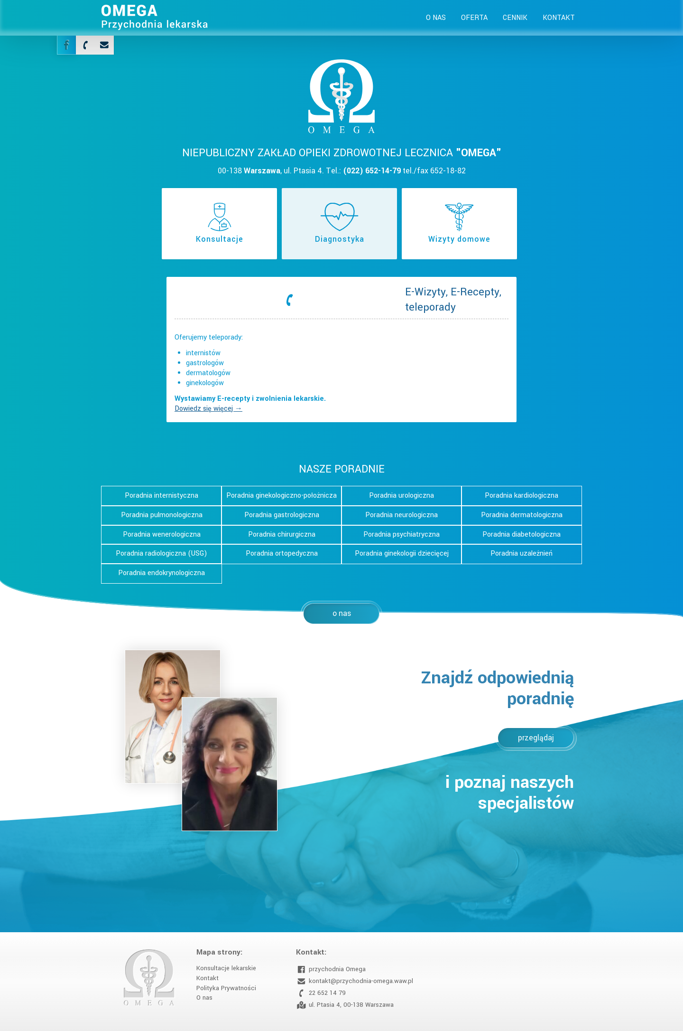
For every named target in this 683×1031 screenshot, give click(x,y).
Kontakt (559, 18)
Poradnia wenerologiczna (162, 534)
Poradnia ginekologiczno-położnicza (281, 496)
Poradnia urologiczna (401, 496)
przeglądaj (536, 737)
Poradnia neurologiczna (401, 515)
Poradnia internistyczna (161, 496)
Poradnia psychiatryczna (401, 534)
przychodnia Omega (331, 969)
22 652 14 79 (321, 993)
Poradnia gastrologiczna (281, 515)
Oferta (474, 18)
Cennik (515, 18)
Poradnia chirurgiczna (281, 534)
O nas (436, 18)
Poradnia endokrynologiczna (161, 573)
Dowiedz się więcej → (208, 409)
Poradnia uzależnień (521, 553)
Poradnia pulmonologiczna (162, 515)
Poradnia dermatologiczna (522, 515)
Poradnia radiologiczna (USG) (161, 553)
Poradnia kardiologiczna (521, 496)
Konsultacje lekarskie (226, 968)
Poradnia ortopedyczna (282, 553)
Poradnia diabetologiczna (521, 534)
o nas (341, 613)
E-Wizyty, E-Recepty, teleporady (453, 299)
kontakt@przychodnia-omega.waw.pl (354, 981)
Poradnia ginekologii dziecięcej (402, 553)
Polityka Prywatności (226, 988)
